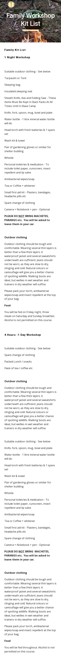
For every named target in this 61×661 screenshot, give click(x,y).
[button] (4, 4)
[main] (30, 21)
